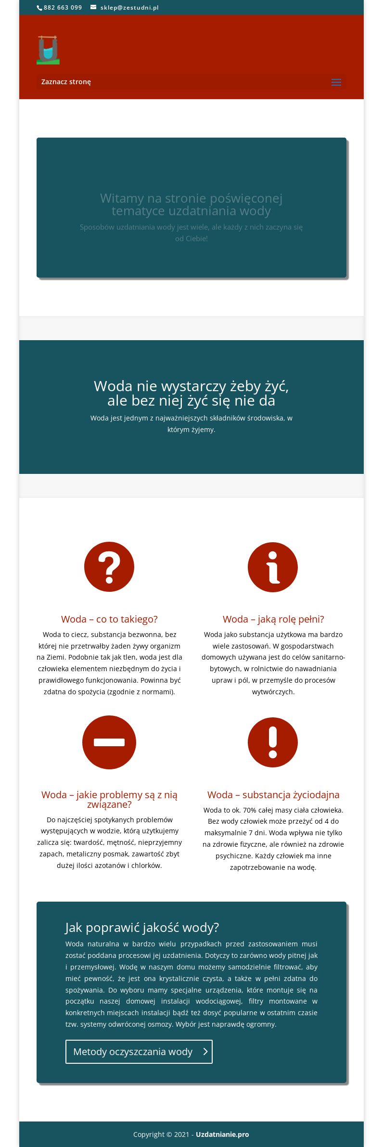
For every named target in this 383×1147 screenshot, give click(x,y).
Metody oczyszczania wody (132, 1051)
